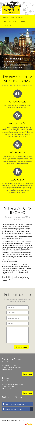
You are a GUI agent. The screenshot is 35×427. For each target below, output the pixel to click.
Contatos (7, 25)
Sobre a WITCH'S (17, 17)
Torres (22, 21)
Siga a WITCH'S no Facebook (15, 404)
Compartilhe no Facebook (14, 409)
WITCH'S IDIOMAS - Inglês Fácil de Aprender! (11, 7)
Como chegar (27, 374)
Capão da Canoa (9, 21)
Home (5, 17)
